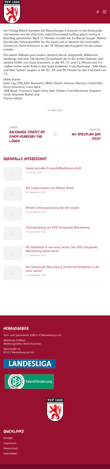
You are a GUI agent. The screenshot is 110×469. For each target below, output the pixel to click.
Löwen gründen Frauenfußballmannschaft (53, 168)
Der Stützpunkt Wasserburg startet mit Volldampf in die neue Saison (62, 269)
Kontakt (7, 438)
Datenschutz (10, 448)
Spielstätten (10, 453)
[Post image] (12, 174)
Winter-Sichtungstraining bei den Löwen (52, 208)
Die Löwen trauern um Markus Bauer (50, 188)
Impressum (9, 443)
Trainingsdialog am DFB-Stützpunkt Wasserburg (57, 227)
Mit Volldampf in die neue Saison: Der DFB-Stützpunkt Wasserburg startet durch (62, 249)
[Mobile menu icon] (104, 12)
